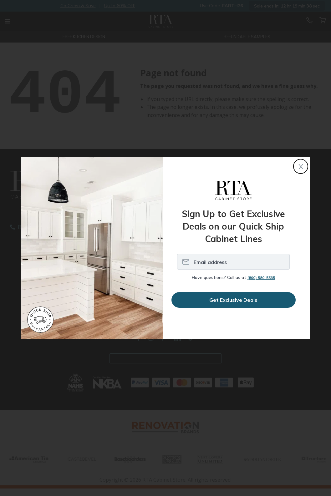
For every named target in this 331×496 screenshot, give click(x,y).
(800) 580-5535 (261, 277)
